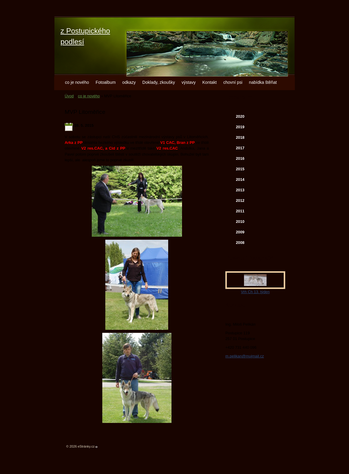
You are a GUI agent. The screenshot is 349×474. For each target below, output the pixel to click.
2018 (240, 137)
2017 (240, 148)
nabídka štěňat (263, 82)
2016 (240, 158)
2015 (240, 169)
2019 (240, 127)
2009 (240, 232)
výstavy (188, 82)
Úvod (69, 96)
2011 (240, 211)
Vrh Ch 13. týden (255, 292)
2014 (240, 179)
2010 (240, 221)
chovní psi (232, 82)
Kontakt (209, 82)
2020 (240, 116)
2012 (240, 200)
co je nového (77, 82)
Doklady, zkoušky (158, 82)
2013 (240, 190)
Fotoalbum (106, 82)
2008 (240, 242)
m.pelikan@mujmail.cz (244, 356)
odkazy (129, 82)
